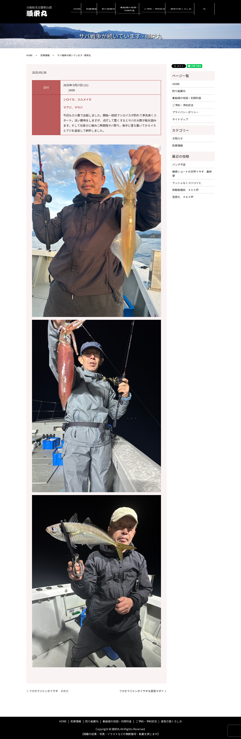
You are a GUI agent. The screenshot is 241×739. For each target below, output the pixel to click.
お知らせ (177, 138)
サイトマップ (180, 119)
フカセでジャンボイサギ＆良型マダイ (141, 691)
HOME (88, 11)
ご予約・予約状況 (158, 11)
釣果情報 (101, 11)
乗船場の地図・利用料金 (135, 11)
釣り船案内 (116, 11)
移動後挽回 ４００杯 (185, 190)
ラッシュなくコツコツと (186, 183)
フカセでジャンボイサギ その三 (49, 691)
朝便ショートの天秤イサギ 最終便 (192, 174)
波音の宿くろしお (182, 11)
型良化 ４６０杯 (182, 197)
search (204, 12)
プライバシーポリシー (185, 112)
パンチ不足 (179, 164)
